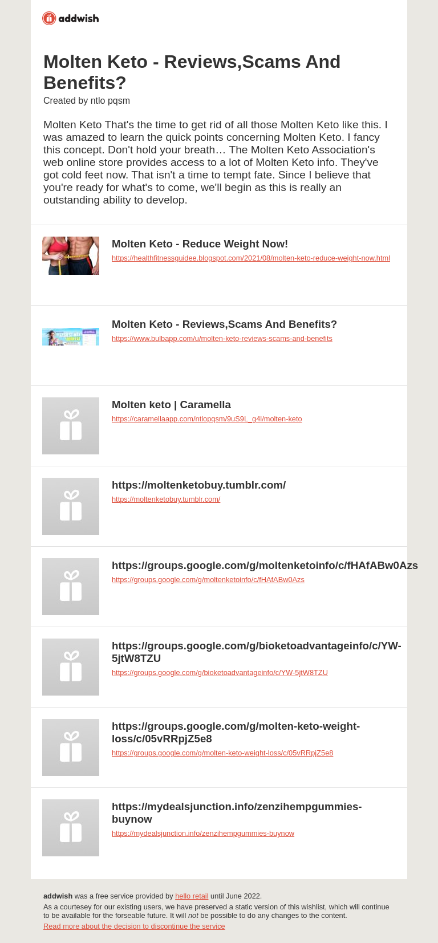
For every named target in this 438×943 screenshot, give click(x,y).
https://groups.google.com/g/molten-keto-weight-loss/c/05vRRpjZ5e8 (222, 753)
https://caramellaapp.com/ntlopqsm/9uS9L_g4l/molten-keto (207, 418)
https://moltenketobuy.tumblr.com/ (166, 499)
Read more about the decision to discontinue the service (134, 926)
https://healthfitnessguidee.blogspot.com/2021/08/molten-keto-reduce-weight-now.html (251, 258)
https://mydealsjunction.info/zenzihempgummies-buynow (203, 833)
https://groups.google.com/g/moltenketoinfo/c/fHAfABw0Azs (208, 579)
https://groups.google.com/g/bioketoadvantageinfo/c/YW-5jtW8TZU (220, 672)
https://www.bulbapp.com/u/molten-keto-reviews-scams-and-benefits (222, 338)
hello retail (191, 896)
